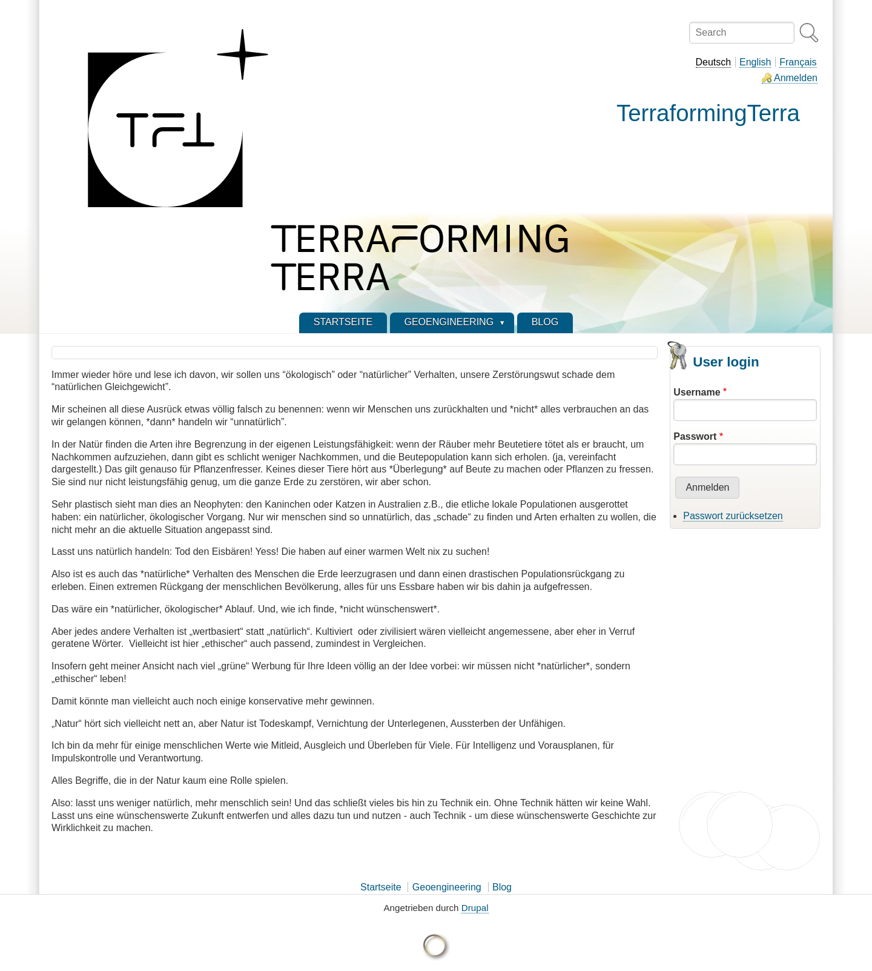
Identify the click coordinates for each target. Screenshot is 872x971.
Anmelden (796, 78)
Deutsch (714, 62)
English (755, 62)
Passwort (694, 436)
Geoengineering (446, 887)
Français (797, 62)
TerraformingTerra (708, 113)
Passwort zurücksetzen (733, 516)
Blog (502, 887)
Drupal (475, 908)
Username (696, 392)
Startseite (380, 887)
